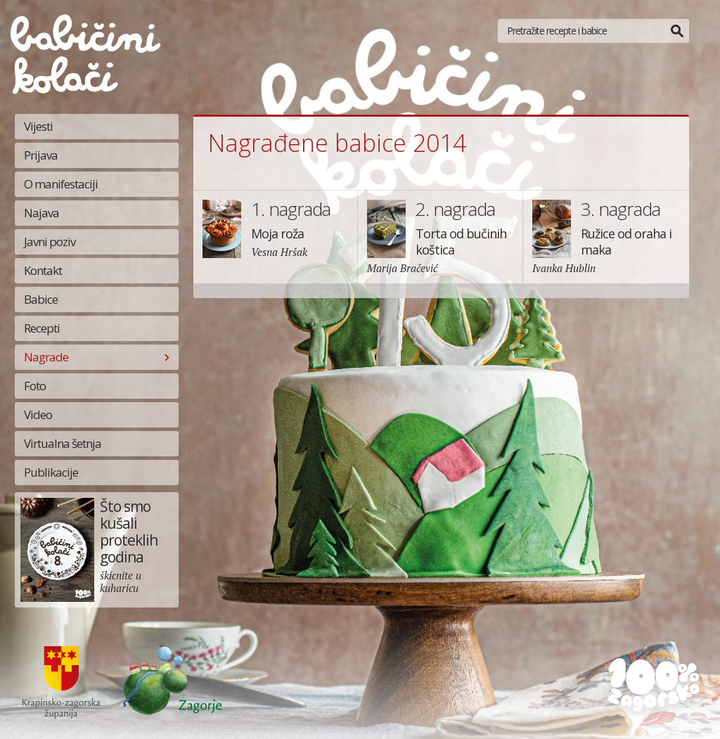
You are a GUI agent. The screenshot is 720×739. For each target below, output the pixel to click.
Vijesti (38, 126)
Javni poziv (49, 241)
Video (38, 414)
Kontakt (43, 270)
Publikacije (51, 472)
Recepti (42, 328)
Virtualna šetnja (62, 443)
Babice (41, 299)
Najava (41, 213)
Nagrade (46, 357)
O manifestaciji (61, 184)
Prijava (41, 155)
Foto (35, 386)
